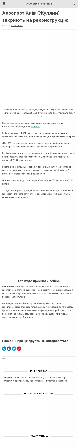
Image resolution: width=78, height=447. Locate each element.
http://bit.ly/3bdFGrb (56, 381)
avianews (35, 126)
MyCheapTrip (17, 26)
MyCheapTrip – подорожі (39, 4)
